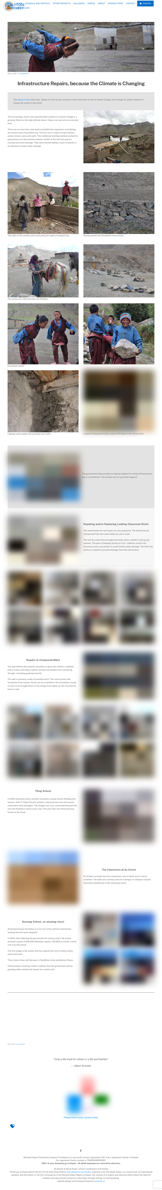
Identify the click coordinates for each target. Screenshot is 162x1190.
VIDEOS (91, 3)
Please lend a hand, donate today (81, 1117)
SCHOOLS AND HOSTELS (37, 3)
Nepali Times (23, 99)
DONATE (145, 3)
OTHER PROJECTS (61, 3)
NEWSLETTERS (115, 3)
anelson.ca (100, 1181)
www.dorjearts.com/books (78, 1172)
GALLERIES (79, 3)
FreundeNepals (23, 74)
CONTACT (130, 3)
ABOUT (101, 3)
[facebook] (80, 1150)
